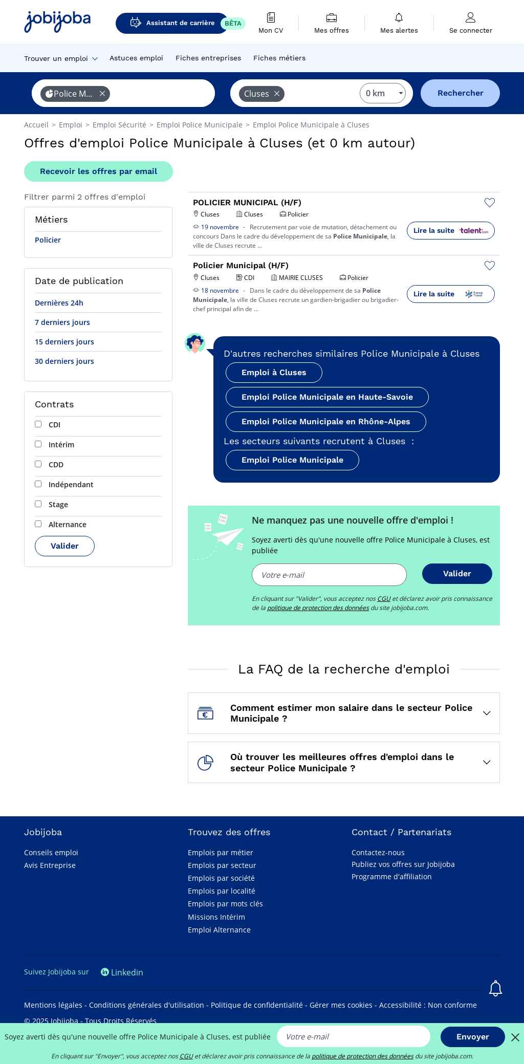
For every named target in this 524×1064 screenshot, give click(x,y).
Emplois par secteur (222, 865)
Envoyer (472, 1036)
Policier (48, 240)
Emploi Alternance (219, 930)
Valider (65, 546)
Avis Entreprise (50, 865)
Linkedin (122, 972)
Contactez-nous (378, 852)
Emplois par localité (221, 891)
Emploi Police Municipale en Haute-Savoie (327, 397)
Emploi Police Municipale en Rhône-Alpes (326, 421)
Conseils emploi (51, 852)
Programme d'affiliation (392, 876)
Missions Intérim (216, 917)
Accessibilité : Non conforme (428, 1005)
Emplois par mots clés (225, 903)
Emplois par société (221, 878)
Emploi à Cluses (274, 372)
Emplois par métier (220, 852)
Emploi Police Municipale (292, 460)
